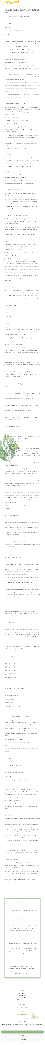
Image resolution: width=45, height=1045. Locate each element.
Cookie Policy (21, 1042)
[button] (43, 1021)
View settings (23, 1039)
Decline (22, 1035)
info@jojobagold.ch (11, 882)
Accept (22, 1032)
